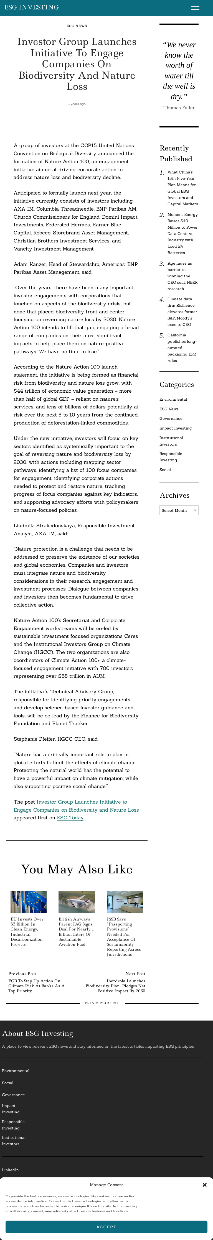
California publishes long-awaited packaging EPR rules (182, 348)
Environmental (173, 399)
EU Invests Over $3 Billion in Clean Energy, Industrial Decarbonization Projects (27, 931)
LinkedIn (10, 1169)
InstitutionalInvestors (14, 1140)
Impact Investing (175, 428)
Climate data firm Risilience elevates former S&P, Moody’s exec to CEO (182, 311)
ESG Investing (31, 7)
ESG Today (70, 817)
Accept (106, 1226)
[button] (204, 1185)
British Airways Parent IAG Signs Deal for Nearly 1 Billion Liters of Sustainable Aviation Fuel (76, 931)
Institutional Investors (171, 441)
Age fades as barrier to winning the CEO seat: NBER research (183, 276)
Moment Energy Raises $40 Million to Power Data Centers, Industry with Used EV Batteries (183, 233)
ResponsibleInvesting (13, 1125)
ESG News (77, 26)
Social (165, 469)
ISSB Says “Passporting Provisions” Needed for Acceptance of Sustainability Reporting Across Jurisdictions (124, 936)
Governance (170, 418)
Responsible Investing (170, 456)
